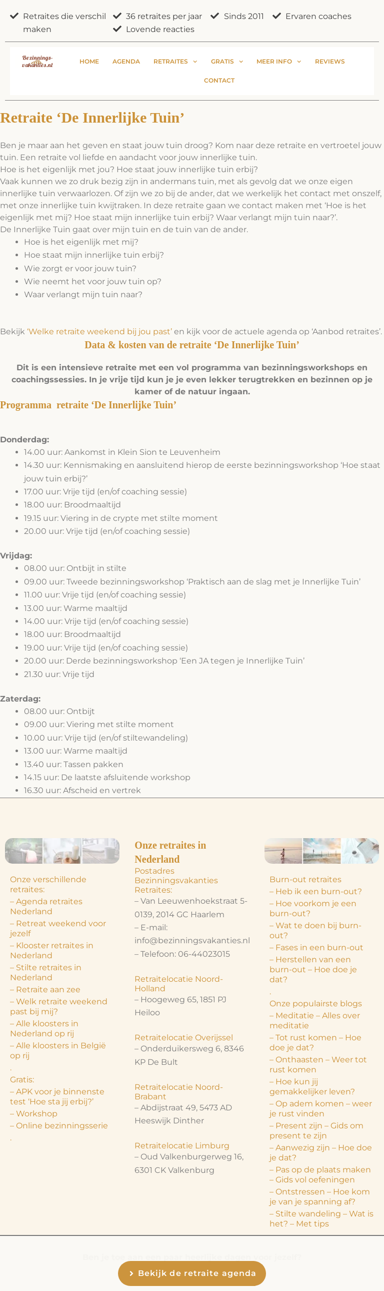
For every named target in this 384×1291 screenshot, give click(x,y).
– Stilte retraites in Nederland (46, 972)
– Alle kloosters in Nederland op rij (44, 1028)
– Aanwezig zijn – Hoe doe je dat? (321, 1152)
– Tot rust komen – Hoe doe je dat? (316, 1042)
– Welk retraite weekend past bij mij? (59, 1006)
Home (89, 61)
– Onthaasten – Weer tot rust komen (318, 1064)
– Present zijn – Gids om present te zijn (317, 1130)
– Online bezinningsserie (59, 1125)
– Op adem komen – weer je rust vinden (321, 1108)
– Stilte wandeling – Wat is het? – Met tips (322, 1218)
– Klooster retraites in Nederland (52, 950)
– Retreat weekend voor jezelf (58, 928)
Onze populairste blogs (316, 1003)
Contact (219, 80)
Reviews (330, 61)
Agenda (126, 61)
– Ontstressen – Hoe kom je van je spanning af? (320, 1196)
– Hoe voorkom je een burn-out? (313, 908)
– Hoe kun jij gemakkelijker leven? (312, 1086)
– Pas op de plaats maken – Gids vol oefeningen (320, 1174)
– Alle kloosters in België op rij (58, 1050)
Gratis (227, 62)
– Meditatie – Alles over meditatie (315, 1020)
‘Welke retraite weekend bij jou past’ (99, 331)
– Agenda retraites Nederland (46, 906)
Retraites (175, 62)
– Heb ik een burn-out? (316, 891)
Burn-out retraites (306, 879)
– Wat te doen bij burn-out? (316, 930)
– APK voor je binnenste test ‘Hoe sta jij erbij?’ (57, 1096)
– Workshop (34, 1113)
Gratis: (22, 1079)
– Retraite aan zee (45, 989)
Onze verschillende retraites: (48, 884)
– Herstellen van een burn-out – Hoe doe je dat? (313, 969)
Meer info (278, 62)
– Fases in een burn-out (317, 947)
